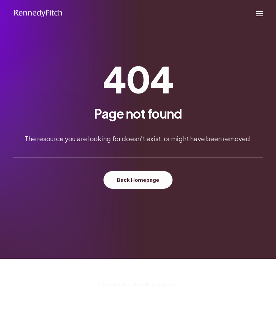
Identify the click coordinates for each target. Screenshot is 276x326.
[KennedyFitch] (38, 14)
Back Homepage (138, 180)
